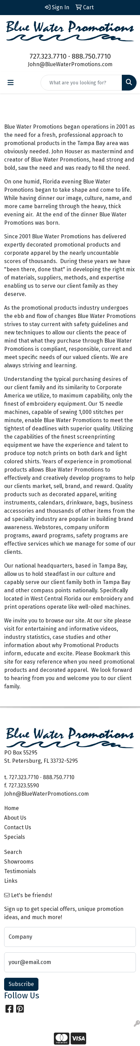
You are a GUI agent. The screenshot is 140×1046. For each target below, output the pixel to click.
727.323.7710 (48, 56)
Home (11, 808)
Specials (14, 837)
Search (13, 852)
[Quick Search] (81, 83)
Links (11, 881)
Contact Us (17, 827)
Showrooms (19, 861)
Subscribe (21, 984)
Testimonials (20, 871)
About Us (15, 818)
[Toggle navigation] (10, 82)
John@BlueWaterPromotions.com (70, 64)
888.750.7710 (91, 56)
